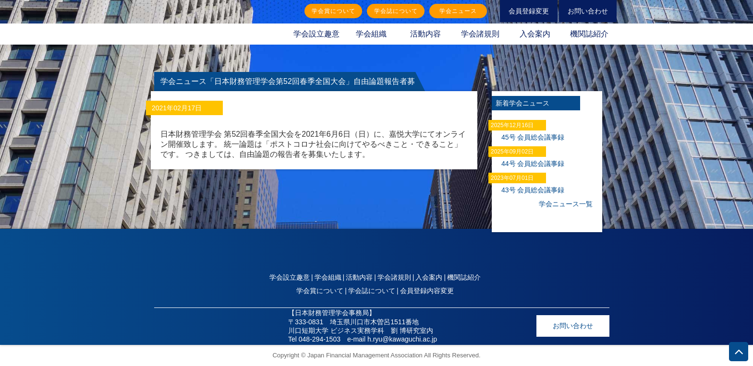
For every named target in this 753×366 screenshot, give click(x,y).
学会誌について (396, 11)
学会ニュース (458, 11)
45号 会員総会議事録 (532, 137)
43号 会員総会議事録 (532, 190)
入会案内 (535, 34)
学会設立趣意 (316, 34)
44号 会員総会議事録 (532, 163)
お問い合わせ (588, 11)
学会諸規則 (480, 34)
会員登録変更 (529, 11)
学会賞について (333, 11)
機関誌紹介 (589, 34)
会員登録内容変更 (427, 291)
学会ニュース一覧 (566, 204)
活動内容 (425, 34)
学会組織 (371, 34)
